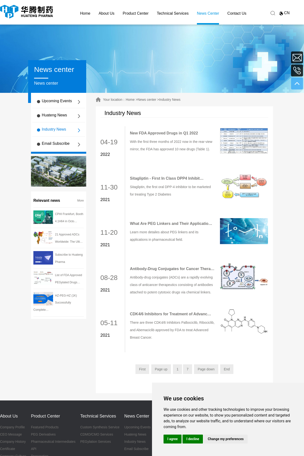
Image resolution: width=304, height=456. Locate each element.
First (142, 369)
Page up (161, 369)
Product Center (136, 13)
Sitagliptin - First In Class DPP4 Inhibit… (167, 178)
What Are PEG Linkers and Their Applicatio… (171, 224)
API (33, 449)
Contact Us (236, 13)
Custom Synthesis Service (99, 427)
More (80, 200)
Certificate (7, 449)
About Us (107, 13)
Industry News (54, 129)
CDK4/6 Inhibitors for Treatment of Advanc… (170, 314)
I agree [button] (172, 439)
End (227, 369)
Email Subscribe (56, 143)
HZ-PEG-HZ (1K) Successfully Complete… (55, 303)
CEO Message (11, 434)
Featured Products (45, 427)
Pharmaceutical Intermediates (53, 441)
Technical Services (173, 13)
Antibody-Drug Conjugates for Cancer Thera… (172, 269)
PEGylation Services (95, 441)
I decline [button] (192, 439)
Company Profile (12, 427)
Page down (206, 369)
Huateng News (54, 115)
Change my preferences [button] (225, 439)
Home (85, 13)
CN (287, 13)
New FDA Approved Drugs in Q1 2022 (164, 133)
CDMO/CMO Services (96, 434)
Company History (13, 441)
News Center (208, 13)
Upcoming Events (57, 101)
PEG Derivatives (43, 434)
